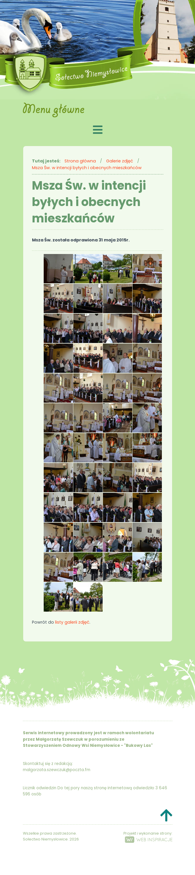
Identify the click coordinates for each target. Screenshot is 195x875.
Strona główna (80, 161)
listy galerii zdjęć (72, 622)
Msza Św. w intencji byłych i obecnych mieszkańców (87, 168)
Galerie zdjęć (119, 161)
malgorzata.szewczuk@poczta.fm (56, 770)
